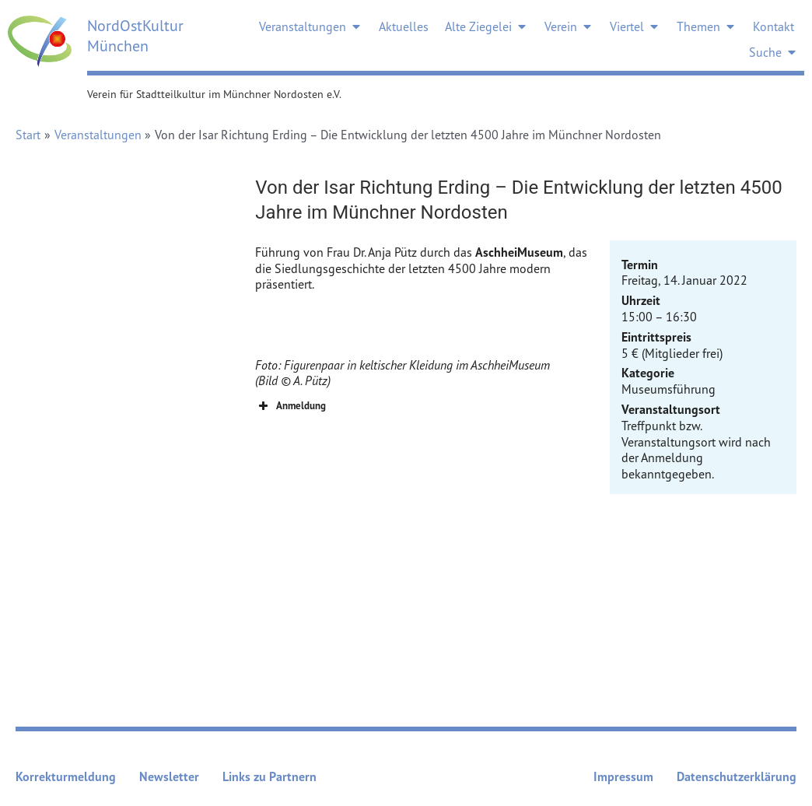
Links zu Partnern (269, 776)
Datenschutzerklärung (736, 776)
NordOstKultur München (135, 35)
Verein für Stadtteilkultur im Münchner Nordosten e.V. (214, 93)
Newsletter (169, 776)
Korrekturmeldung (66, 776)
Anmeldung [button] (290, 406)
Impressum (623, 776)
